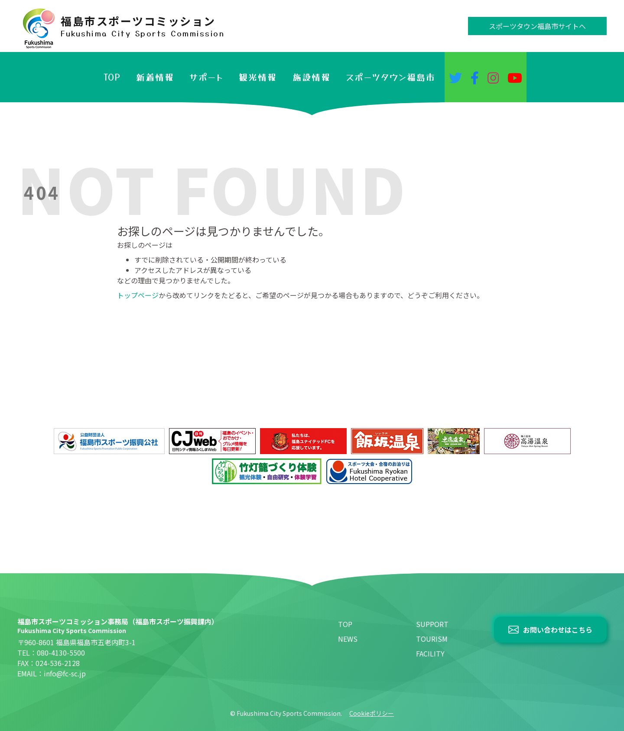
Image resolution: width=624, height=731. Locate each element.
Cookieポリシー (371, 713)
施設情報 (311, 77)
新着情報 (155, 77)
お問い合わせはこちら (557, 629)
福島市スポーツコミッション (142, 26)
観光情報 (258, 77)
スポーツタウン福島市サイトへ (537, 26)
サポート (206, 77)
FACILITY (430, 653)
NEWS (348, 639)
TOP (112, 77)
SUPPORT (432, 624)
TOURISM (432, 639)
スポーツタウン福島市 (391, 77)
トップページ (138, 295)
